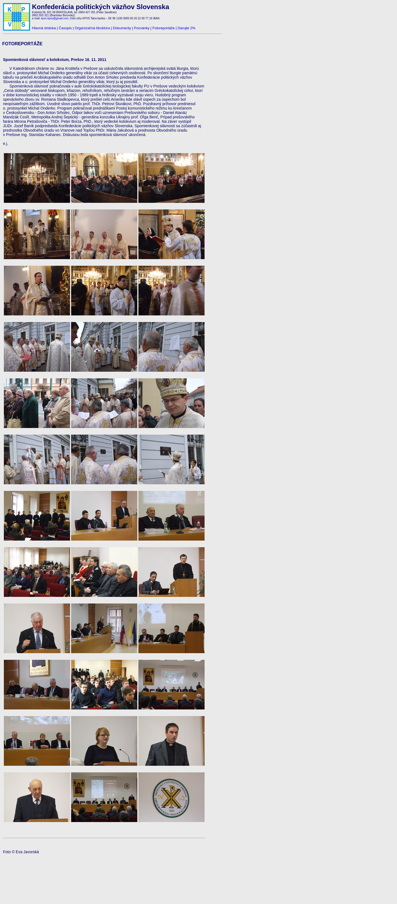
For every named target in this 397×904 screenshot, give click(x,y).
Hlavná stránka (44, 28)
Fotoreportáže (163, 28)
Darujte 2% (186, 28)
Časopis (65, 28)
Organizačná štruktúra (92, 28)
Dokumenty (122, 28)
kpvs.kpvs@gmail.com (55, 18)
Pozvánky (141, 28)
